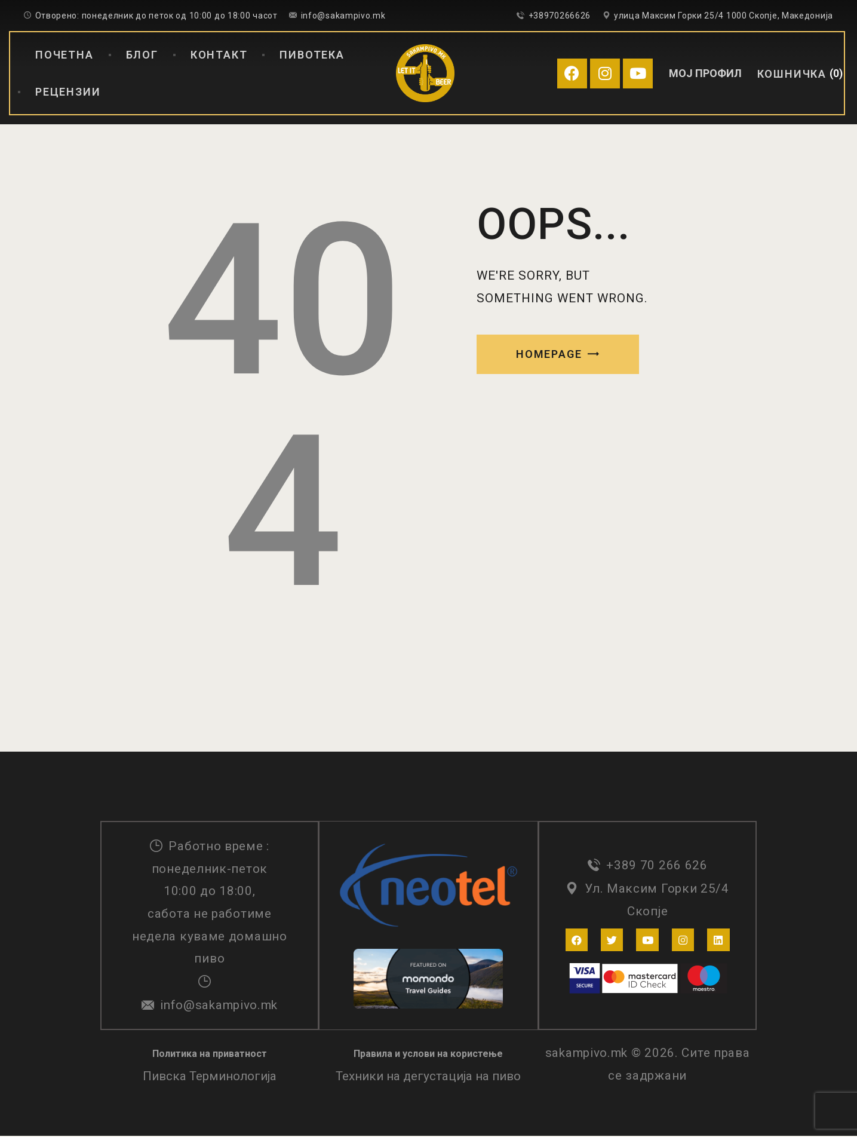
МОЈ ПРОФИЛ (705, 73)
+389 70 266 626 (657, 866)
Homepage (549, 354)
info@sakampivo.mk (219, 1005)
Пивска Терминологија (210, 1078)
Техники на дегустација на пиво (428, 1078)
